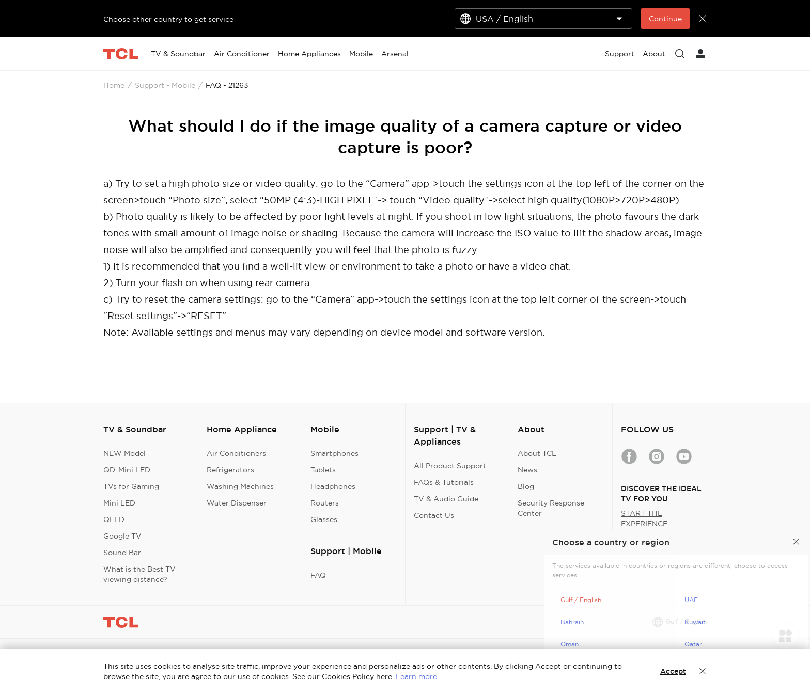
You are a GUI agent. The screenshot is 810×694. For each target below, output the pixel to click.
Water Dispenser (237, 503)
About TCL (537, 453)
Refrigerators (230, 470)
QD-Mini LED (126, 470)
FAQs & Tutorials (444, 482)
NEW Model (124, 453)
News (527, 470)
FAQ (318, 575)
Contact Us (434, 515)
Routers (324, 503)
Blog (526, 486)
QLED (113, 519)
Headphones (332, 486)
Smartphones (334, 453)
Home (113, 85)
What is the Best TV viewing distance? (139, 574)
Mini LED (119, 503)
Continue (665, 18)
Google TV (122, 536)
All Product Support (450, 465)
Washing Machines (240, 486)
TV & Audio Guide (446, 498)
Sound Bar (122, 552)
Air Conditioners (236, 453)
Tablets (323, 470)
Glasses (323, 519)
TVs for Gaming (131, 486)
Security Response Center (551, 508)
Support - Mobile (165, 85)
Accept (673, 671)
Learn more (416, 676)
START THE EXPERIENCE (644, 518)
